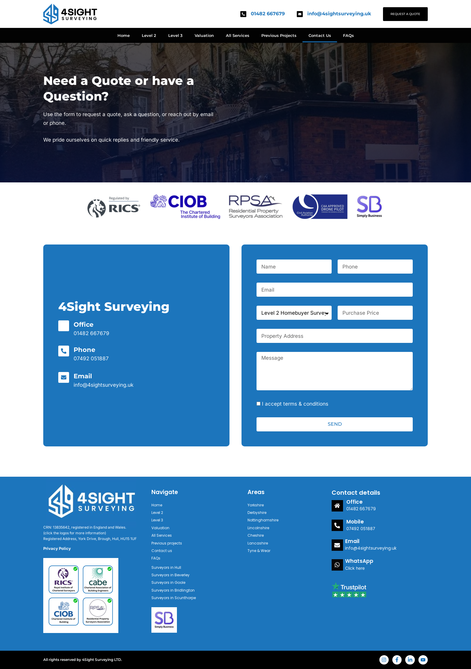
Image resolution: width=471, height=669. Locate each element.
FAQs (348, 35)
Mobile (354, 521)
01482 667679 (268, 13)
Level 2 (149, 35)
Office (84, 324)
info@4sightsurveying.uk (339, 13)
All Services (237, 35)
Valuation (204, 35)
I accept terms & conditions (295, 404)
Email (83, 376)
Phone (85, 350)
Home (123, 35)
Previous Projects (278, 35)
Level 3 (175, 35)
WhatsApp (357, 559)
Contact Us (319, 35)
